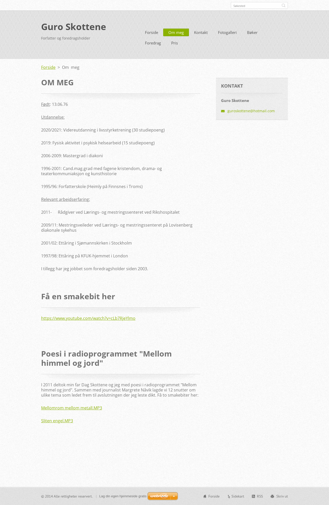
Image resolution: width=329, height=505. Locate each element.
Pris (174, 42)
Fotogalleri (227, 32)
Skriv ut (282, 496)
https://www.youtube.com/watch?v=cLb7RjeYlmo (88, 318)
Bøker (252, 32)
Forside (151, 32)
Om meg (176, 32)
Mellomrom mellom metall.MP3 (71, 408)
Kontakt (201, 32)
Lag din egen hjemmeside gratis (123, 496)
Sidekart (237, 496)
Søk (283, 5)
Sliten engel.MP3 (57, 421)
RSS (260, 496)
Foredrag (153, 42)
